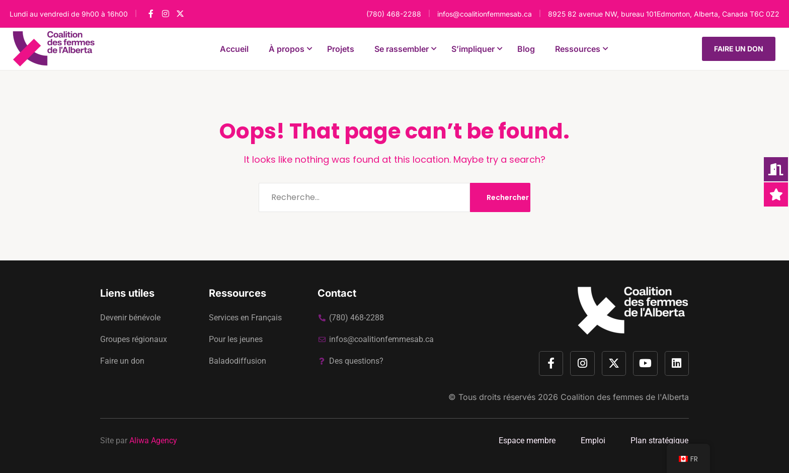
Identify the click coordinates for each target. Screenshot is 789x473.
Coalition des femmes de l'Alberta (625, 397)
